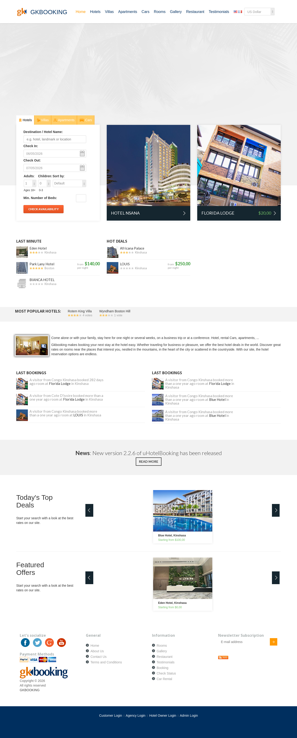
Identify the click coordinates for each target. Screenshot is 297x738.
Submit (271, 643)
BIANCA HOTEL (42, 280)
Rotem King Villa (80, 311)
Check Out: (32, 160)
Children (44, 176)
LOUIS (125, 264)
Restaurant (195, 12)
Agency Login (135, 715)
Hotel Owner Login (162, 715)
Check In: (30, 146)
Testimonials (219, 12)
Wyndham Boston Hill (114, 311)
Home (81, 12)
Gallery (176, 12)
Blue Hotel (217, 399)
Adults (29, 176)
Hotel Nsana (148, 212)
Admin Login (189, 715)
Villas (109, 12)
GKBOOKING (30, 690)
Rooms (160, 12)
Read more (148, 461)
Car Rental (164, 679)
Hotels (95, 12)
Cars (145, 12)
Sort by (58, 176)
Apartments (127, 12)
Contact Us (98, 657)
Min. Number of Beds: (40, 198)
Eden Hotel (38, 248)
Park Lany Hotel (41, 264)
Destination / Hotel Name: (43, 132)
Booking (162, 668)
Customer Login (110, 715)
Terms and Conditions (106, 662)
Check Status (166, 673)
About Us (97, 651)
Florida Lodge (239, 213)
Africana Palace (132, 248)
